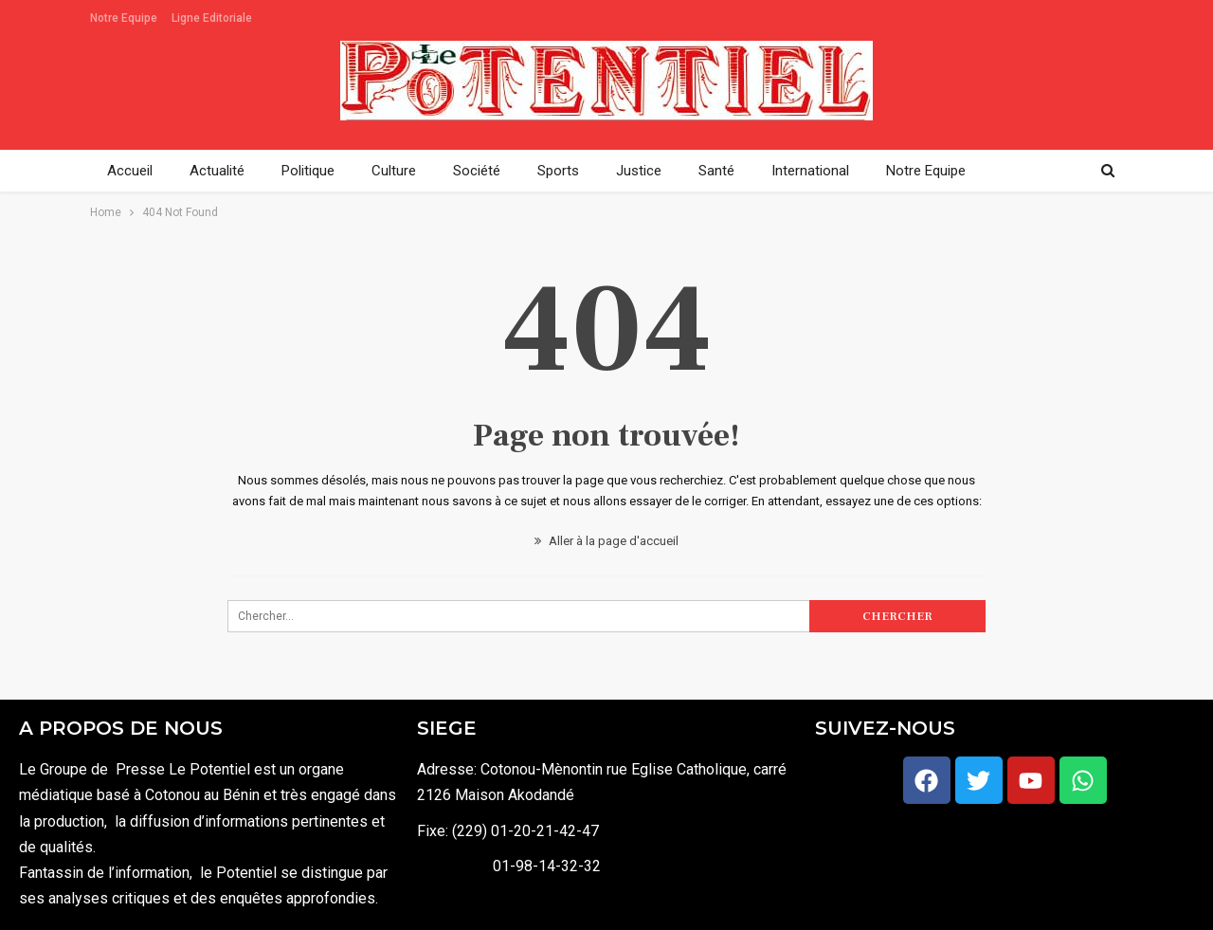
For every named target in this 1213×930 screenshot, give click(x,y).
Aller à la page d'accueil (606, 541)
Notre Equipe (123, 18)
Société (476, 170)
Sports (558, 170)
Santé (716, 170)
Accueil (130, 170)
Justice (638, 170)
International (810, 170)
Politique (308, 170)
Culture (393, 170)
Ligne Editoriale (212, 18)
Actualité (217, 170)
